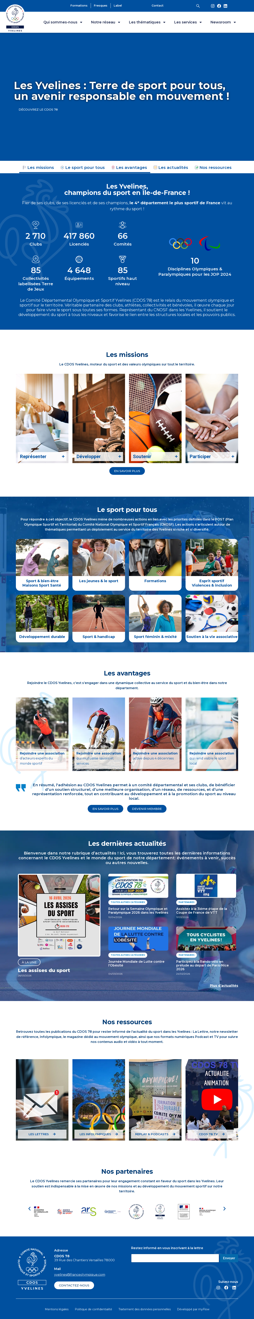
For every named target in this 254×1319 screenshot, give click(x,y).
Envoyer (229, 1258)
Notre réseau (106, 22)
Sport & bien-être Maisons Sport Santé (42, 583)
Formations (155, 581)
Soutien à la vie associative (212, 637)
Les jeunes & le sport (98, 581)
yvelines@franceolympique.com (79, 1275)
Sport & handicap (99, 637)
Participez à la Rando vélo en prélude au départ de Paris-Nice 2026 (202, 965)
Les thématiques (147, 22)
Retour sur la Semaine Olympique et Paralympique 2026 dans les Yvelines (138, 910)
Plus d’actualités (224, 986)
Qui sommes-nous (63, 22)
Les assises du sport (44, 970)
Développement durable (42, 637)
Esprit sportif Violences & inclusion (212, 583)
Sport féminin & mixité (155, 637)
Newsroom (223, 22)
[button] (29, 1208)
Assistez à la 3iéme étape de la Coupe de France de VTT (201, 910)
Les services (188, 22)
